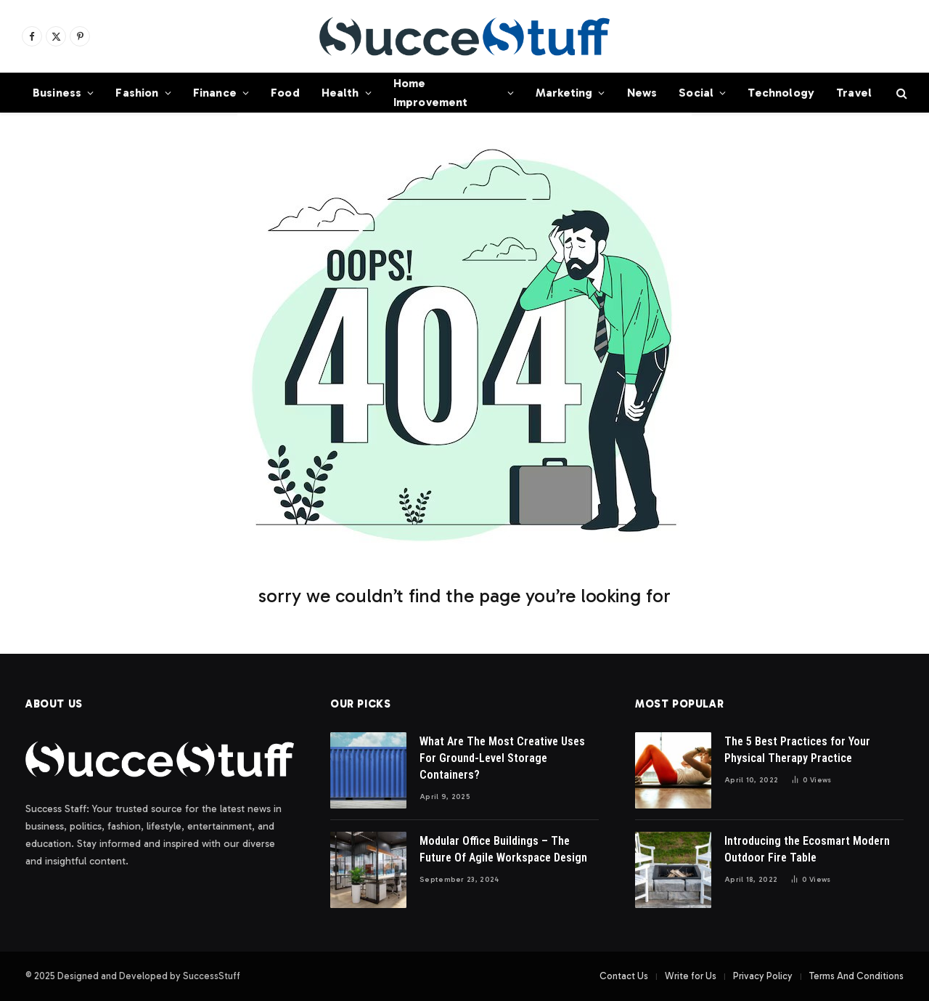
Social (696, 93)
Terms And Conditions (856, 975)
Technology (781, 93)
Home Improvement (430, 92)
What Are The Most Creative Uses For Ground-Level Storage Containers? (502, 758)
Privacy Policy (763, 975)
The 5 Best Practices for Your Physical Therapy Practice (797, 749)
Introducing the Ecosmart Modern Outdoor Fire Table (807, 849)
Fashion (136, 93)
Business (57, 93)
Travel (854, 93)
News (642, 93)
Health (340, 93)
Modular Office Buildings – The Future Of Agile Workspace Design (503, 849)
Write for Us (690, 975)
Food (285, 93)
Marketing (564, 93)
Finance (215, 93)
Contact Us (623, 975)
